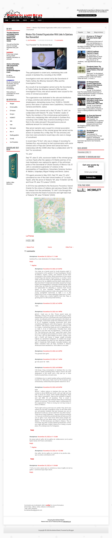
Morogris (13, 128)
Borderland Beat (55, 530)
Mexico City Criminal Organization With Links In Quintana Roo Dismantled (49, 35)
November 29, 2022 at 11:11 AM (48, 256)
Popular (80, 32)
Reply (31, 261)
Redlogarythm (14, 135)
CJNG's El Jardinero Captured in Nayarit (93, 52)
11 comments (58, 40)
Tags (88, 32)
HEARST (12, 117)
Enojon (12, 114)
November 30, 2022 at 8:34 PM (52, 387)
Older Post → (70, 247)
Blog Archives (98, 32)
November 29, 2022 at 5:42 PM (52, 269)
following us (67, 521)
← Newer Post (29, 247)
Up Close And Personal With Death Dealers (94, 116)
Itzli (11, 121)
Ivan (11, 124)
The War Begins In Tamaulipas (92, 131)
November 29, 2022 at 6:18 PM (52, 311)
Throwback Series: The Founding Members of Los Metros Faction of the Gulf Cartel (95, 69)
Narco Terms (15, 20)
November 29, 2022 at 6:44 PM (52, 351)
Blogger (71, 530)
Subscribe (91, 177)
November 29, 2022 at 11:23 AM (53, 451)
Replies (34, 265)
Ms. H (12, 131)
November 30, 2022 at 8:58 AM (52, 367)
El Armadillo (14, 107)
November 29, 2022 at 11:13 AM (48, 436)
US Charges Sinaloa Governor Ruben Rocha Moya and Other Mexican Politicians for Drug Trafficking (94, 85)
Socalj (12, 138)
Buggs (12, 103)
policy (12, 92)
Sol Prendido (14, 142)
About (32, 20)
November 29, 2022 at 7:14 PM (52, 359)
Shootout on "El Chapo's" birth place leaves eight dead (94, 37)
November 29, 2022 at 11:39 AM (48, 465)
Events (25, 20)
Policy (39, 20)
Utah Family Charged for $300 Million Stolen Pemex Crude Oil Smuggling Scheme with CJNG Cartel (95, 101)
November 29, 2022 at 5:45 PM (52, 303)
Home (6, 20)
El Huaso (13, 110)
